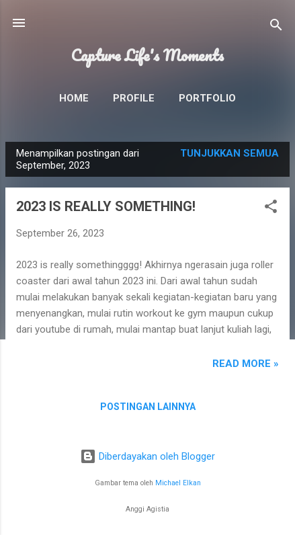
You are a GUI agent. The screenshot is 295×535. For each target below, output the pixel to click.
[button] (271, 208)
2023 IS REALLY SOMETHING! (106, 206)
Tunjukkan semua (229, 153)
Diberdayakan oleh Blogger (147, 456)
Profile (134, 98)
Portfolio (207, 98)
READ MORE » (245, 364)
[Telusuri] (276, 27)
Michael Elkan (178, 483)
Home (74, 98)
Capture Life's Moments (147, 55)
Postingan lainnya (148, 406)
